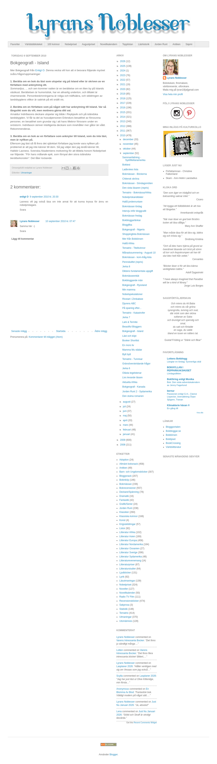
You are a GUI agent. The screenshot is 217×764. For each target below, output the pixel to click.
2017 (123, 103)
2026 (123, 61)
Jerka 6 (126, 368)
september (129, 153)
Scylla (119, 675)
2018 (123, 98)
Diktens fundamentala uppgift (137, 271)
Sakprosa (124, 604)
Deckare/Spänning (129, 492)
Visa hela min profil (173, 94)
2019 (123, 93)
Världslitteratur (173, 447)
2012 (123, 126)
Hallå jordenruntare (132, 201)
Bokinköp (124, 479)
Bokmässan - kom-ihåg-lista (137, 257)
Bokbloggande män (132, 280)
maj (125, 415)
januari (127, 434)
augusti (127, 401)
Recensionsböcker (129, 600)
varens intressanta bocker (130, 640)
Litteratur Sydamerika (130, 556)
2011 (123, 130)
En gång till (172, 408)
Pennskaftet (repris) (132, 262)
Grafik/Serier (126, 504)
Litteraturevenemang (130, 560)
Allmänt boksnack (128, 463)
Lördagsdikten (174, 373)
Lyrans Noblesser (29, 221)
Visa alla (199, 413)
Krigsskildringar (127, 524)
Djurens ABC (129, 303)
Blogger (113, 754)
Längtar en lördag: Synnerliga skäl (184, 361)
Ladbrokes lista (130, 169)
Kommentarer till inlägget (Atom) (46, 337)
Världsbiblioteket (33, 44)
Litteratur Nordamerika (131, 544)
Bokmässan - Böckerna (134, 174)
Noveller (123, 588)
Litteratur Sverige (128, 552)
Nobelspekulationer (132, 294)
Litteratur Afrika (127, 532)
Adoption (124, 459)
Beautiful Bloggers (131, 326)
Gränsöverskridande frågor (136, 363)
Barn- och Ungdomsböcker (133, 471)
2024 (123, 70)
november (128, 144)
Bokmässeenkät (130, 275)
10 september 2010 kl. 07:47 (60, 221)
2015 (123, 112)
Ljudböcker (125, 572)
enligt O (24, 196)
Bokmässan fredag (132, 215)
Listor (122, 528)
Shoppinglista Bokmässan (136, 234)
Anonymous (122, 688)
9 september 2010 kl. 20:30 (44, 196)
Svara (23, 209)
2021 (123, 84)
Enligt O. (40, 70)
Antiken (177, 44)
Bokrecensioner (127, 488)
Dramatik (124, 496)
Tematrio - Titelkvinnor (133, 248)
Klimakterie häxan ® (178, 405)
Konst (122, 520)
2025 (123, 66)
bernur (171, 391)
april (125, 420)
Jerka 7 (126, 317)
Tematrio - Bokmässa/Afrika (136, 192)
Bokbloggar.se (173, 431)
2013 (123, 121)
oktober (127, 148)
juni (125, 411)
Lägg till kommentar (22, 238)
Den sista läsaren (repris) (135, 187)
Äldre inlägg (101, 331)
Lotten (119, 650)
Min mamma (128, 289)
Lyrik (121, 576)
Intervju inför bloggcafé (134, 211)
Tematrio (123, 613)
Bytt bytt (126, 354)
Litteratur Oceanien (129, 548)
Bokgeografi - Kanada (133, 386)
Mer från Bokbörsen (132, 238)
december (128, 139)
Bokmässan (125, 484)
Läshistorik (143, 44)
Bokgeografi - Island (132, 331)
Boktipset (171, 439)
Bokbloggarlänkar (131, 220)
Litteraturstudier (127, 568)
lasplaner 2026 (124, 666)
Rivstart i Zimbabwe (132, 299)
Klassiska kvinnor (128, 516)
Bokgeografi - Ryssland (134, 285)
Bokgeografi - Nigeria (133, 229)
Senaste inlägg (19, 331)
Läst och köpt (129, 336)
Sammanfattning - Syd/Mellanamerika (133, 159)
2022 (123, 79)
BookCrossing (173, 443)
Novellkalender (127, 592)
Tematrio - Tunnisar (132, 359)
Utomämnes (125, 621)
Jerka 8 (126, 266)
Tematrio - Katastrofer (133, 312)
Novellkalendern (108, 44)
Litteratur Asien (127, 536)
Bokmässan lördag (132, 206)
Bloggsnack (125, 476)
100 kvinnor (53, 44)
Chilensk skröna (130, 178)
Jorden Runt (160, 44)
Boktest (126, 164)
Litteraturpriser (127, 564)
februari (127, 429)
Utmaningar (26, 172)
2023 (123, 75)
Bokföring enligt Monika (180, 379)
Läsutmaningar (127, 580)
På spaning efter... (131, 308)
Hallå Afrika (128, 243)
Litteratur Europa (128, 540)
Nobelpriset (71, 44)
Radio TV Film (126, 596)
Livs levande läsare (132, 377)
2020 (123, 89)
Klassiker (124, 512)
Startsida (60, 331)
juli (124, 406)
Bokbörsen (171, 435)
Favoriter (15, 44)
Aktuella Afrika (129, 382)
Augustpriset (88, 44)
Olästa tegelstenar (131, 373)
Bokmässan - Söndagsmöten (137, 183)
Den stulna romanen (133, 396)
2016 (123, 107)
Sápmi (189, 44)
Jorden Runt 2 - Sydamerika (137, 391)
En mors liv (128, 345)
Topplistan (127, 44)
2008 (123, 444)
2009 (123, 440)
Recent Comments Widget (145, 722)
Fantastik (124, 500)
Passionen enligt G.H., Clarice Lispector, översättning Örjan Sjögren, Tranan (182, 397)
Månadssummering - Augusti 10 (139, 252)
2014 (123, 116)
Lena (119, 711)
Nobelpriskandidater (132, 197)
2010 (123, 135)
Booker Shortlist (130, 340)
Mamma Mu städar (132, 349)
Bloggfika (127, 224)
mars (126, 425)
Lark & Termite (129, 322)
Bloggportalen (173, 426)
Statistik (123, 609)
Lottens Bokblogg (177, 358)
